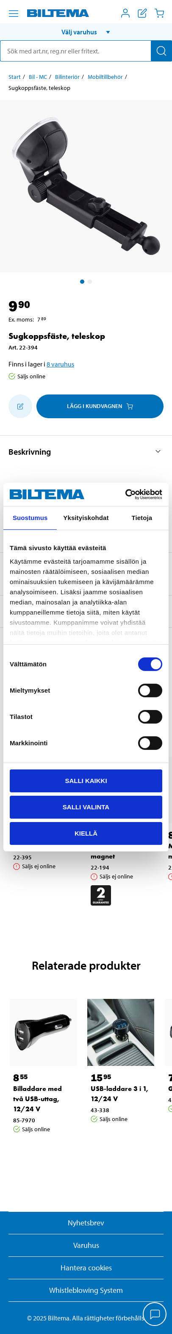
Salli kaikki (86, 780)
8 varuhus (60, 364)
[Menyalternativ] (13, 13)
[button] (86, 31)
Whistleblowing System (86, 1290)
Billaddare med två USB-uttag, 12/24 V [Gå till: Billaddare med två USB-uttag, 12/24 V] (37, 1098)
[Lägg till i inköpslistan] (20, 406)
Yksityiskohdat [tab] (85, 517)
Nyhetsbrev (86, 1223)
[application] (155, 1315)
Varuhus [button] (86, 1245)
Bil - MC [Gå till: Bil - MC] (38, 77)
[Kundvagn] (159, 13)
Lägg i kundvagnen (100, 406)
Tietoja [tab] (141, 517)
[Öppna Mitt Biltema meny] (125, 13)
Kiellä (86, 832)
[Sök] (161, 51)
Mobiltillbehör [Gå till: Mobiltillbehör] (105, 77)
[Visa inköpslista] (142, 13)
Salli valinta (86, 807)
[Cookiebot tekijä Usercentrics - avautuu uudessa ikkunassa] (125, 494)
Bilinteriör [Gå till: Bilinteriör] (67, 77)
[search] (86, 51)
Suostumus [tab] (30, 517)
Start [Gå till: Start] (14, 77)
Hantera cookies (86, 1267)
